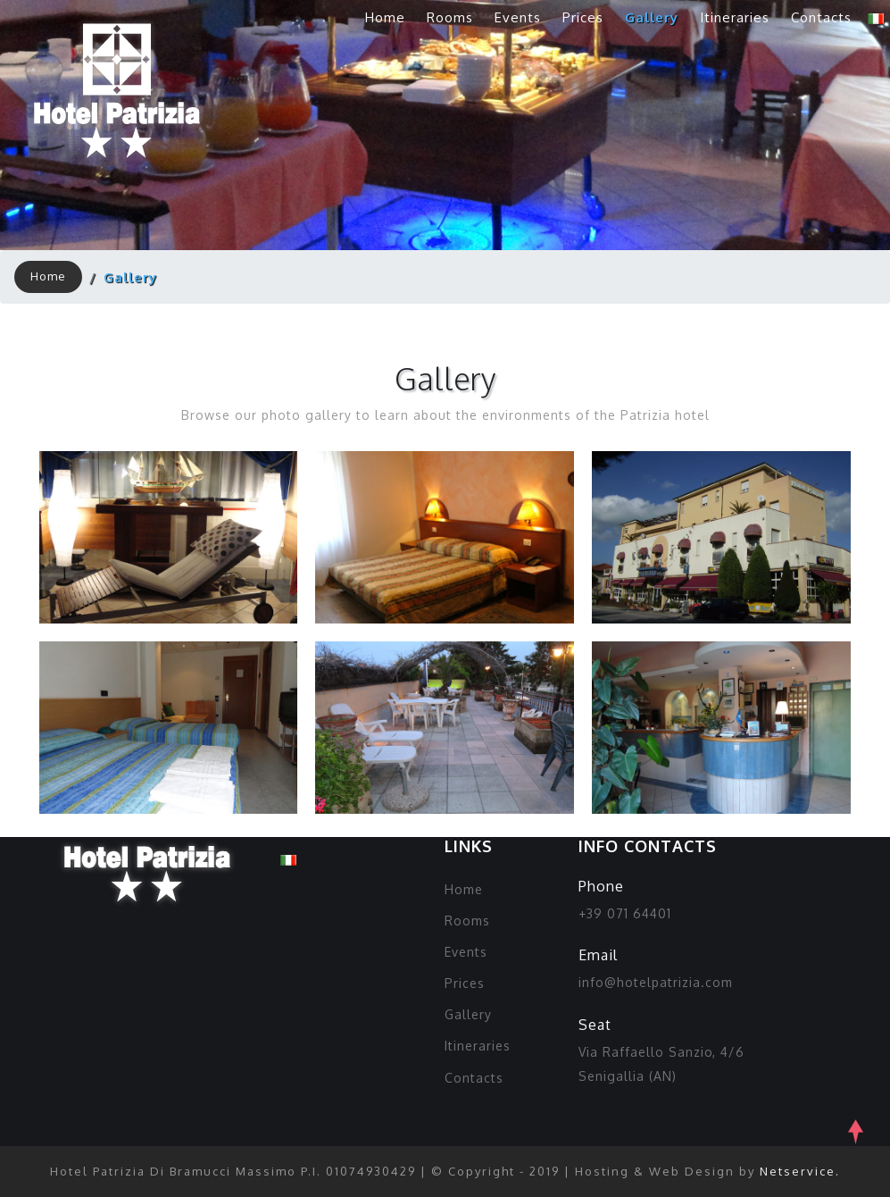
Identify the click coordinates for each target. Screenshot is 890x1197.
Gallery (651, 17)
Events (518, 17)
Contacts (821, 17)
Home (385, 17)
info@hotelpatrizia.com (655, 982)
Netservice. (800, 1171)
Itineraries (734, 17)
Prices (582, 17)
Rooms (450, 17)
